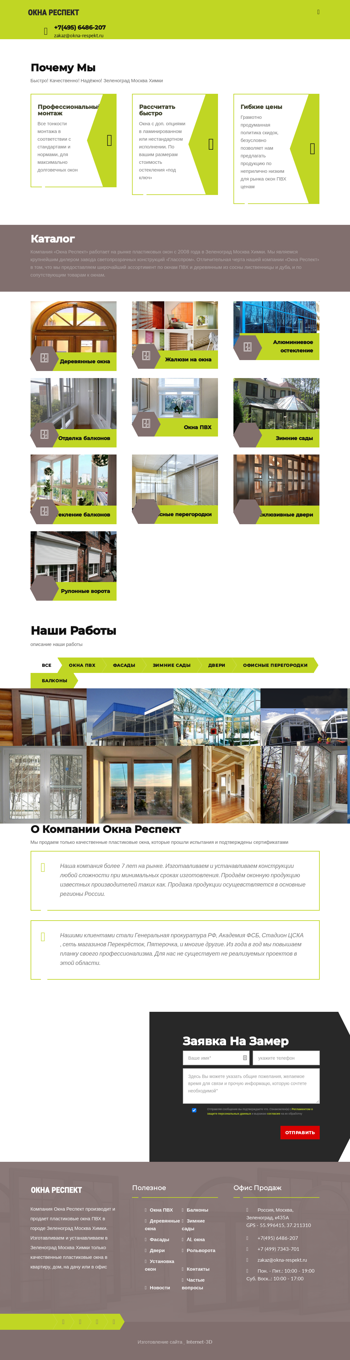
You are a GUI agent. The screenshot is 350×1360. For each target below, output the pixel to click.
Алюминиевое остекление (276, 347)
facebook (63, 1322)
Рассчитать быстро (157, 110)
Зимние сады (276, 438)
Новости (160, 1287)
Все (47, 665)
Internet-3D (199, 1342)
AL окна (196, 1239)
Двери (216, 665)
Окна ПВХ (175, 427)
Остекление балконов (73, 515)
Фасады (124, 665)
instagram (114, 1322)
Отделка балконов (73, 438)
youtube (97, 1322)
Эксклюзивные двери (276, 515)
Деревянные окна (73, 361)
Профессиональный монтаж (70, 110)
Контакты (198, 1269)
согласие (273, 1113)
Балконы (55, 680)
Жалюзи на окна (175, 359)
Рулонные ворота (73, 591)
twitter (80, 1322)
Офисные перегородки (175, 514)
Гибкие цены (261, 106)
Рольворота (201, 1250)
